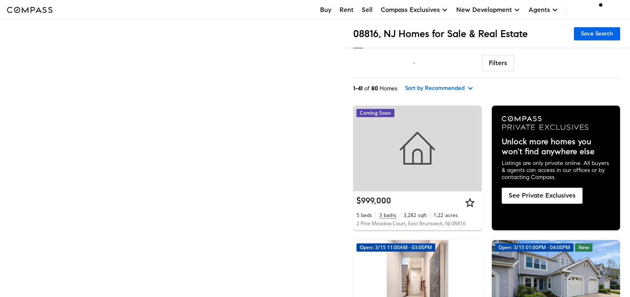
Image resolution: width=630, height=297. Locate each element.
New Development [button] (488, 10)
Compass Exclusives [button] (414, 10)
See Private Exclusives (542, 195)
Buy (325, 10)
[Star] (470, 202)
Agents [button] (543, 10)
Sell (367, 10)
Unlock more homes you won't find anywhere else (548, 147)
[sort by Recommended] (439, 88)
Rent (347, 10)
